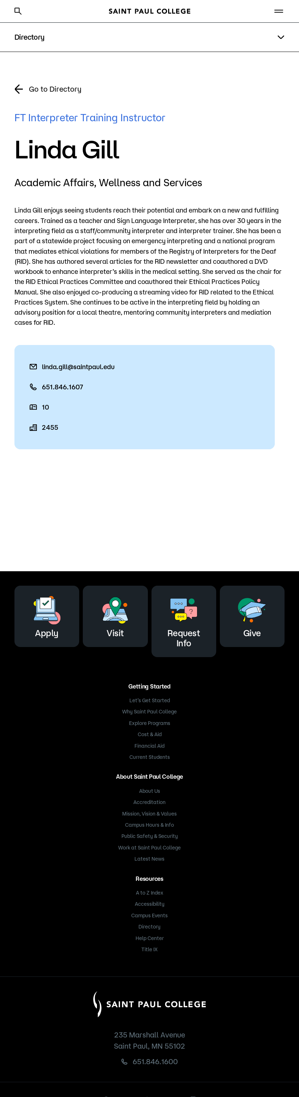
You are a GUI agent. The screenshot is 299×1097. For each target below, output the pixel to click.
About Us (149, 791)
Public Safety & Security (149, 836)
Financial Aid (149, 746)
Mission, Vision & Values (149, 814)
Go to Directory (55, 89)
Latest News (149, 859)
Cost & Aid (150, 734)
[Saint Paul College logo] (150, 11)
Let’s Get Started (149, 700)
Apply (47, 615)
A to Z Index (149, 893)
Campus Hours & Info (149, 825)
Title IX (149, 949)
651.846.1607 (62, 386)
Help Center (150, 938)
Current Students (149, 757)
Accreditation (149, 802)
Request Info (184, 620)
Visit (115, 615)
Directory (149, 927)
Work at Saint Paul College (149, 848)
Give (252, 615)
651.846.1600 (155, 1061)
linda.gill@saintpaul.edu (78, 366)
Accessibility (150, 904)
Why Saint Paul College (149, 711)
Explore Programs (149, 723)
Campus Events (149, 915)
